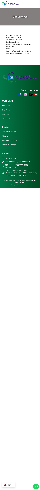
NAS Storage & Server (13, 42)
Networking (10, 46)
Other (7, 49)
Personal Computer (10, 140)
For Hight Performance (13, 37)
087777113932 (22, 165)
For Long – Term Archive (14, 35)
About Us (6, 105)
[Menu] (36, 4)
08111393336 (10, 165)
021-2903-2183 (11, 162)
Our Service (7, 110)
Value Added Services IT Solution (17, 53)
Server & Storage (9, 145)
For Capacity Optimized (14, 40)
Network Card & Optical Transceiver (18, 44)
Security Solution (9, 132)
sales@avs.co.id (11, 158)
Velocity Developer (23, 185)
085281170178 (10, 167)
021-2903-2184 (24, 162)
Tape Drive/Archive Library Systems (18, 51)
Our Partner (7, 114)
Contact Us (6, 118)
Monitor (5, 136)
